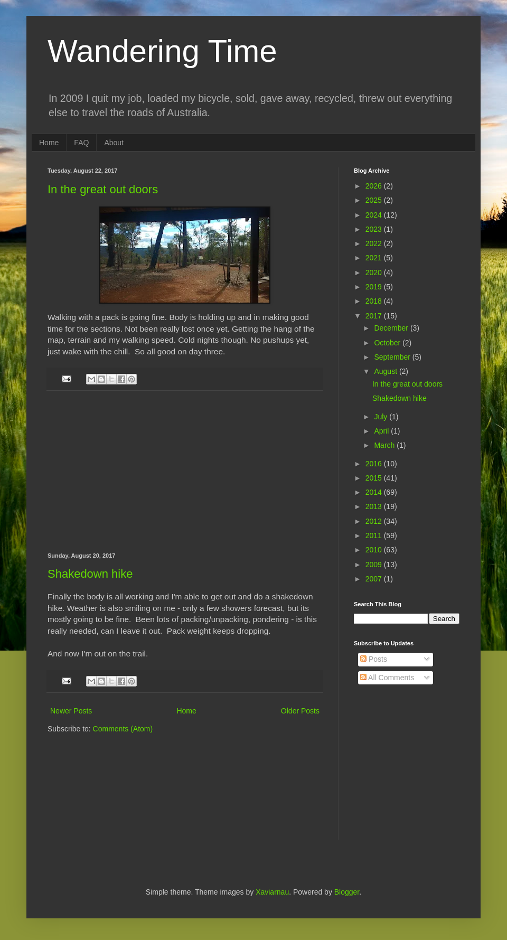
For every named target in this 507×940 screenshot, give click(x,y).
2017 (374, 316)
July (381, 416)
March (385, 445)
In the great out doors (103, 189)
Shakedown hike (90, 573)
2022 (374, 243)
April (382, 431)
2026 (374, 186)
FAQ (81, 142)
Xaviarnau (272, 892)
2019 (374, 287)
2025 (374, 200)
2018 (374, 301)
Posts (373, 659)
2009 (374, 564)
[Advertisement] (185, 472)
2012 (374, 521)
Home (49, 142)
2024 (374, 215)
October (388, 343)
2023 (374, 229)
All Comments (387, 677)
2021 (374, 257)
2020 (374, 272)
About (114, 142)
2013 (374, 506)
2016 (374, 463)
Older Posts (300, 711)
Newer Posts (71, 711)
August (386, 371)
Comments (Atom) (123, 729)
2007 (374, 579)
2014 (374, 492)
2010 (374, 550)
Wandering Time (162, 51)
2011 (374, 535)
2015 (374, 478)
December (392, 328)
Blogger (346, 892)
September (393, 357)
